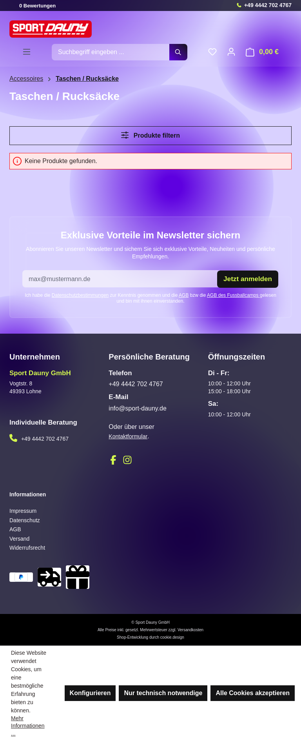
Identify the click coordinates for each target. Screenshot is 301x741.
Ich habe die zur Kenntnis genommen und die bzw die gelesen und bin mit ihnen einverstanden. (150, 297)
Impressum (22, 510)
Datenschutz (24, 520)
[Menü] (26, 52)
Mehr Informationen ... (28, 726)
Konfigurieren (90, 693)
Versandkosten (190, 629)
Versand (19, 538)
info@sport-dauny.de (138, 408)
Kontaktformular (128, 436)
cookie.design (172, 637)
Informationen (27, 494)
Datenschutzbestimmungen (80, 295)
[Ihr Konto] (231, 52)
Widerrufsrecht (27, 548)
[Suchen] (178, 52)
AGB (184, 295)
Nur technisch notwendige (163, 693)
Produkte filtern (150, 135)
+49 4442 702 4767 (268, 5)
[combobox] (111, 52)
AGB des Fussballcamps (233, 295)
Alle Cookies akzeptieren (253, 693)
